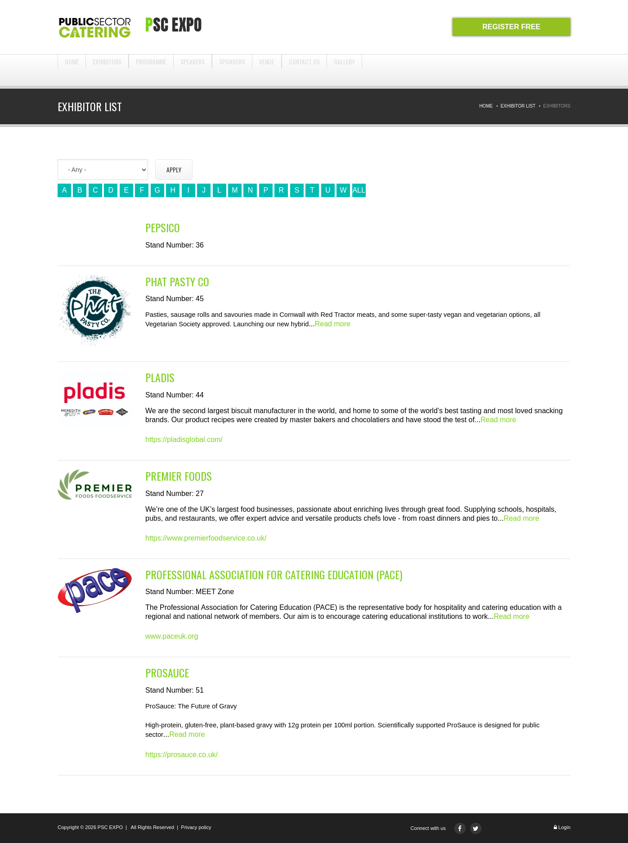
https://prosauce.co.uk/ (181, 754)
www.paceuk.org (171, 636)
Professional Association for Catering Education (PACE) (273, 574)
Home (72, 70)
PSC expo (173, 25)
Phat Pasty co (177, 281)
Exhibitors (107, 70)
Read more (332, 324)
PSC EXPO (110, 827)
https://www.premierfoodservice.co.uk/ (205, 538)
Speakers (192, 70)
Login (564, 827)
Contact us (304, 70)
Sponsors (232, 70)
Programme (151, 70)
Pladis (160, 377)
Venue (266, 70)
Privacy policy (196, 827)
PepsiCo (162, 227)
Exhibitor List (518, 106)
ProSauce (167, 672)
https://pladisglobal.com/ (184, 439)
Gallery (344, 70)
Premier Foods (178, 475)
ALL (358, 190)
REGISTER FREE (511, 27)
